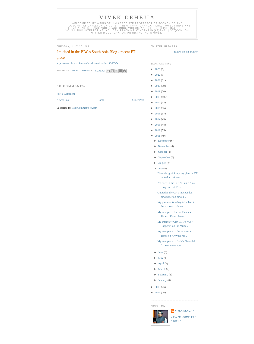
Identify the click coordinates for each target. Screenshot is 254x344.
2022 (158, 74)
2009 (158, 292)
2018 (158, 96)
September (164, 157)
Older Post (138, 99)
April (161, 263)
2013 (158, 124)
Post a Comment (66, 93)
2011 (158, 135)
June (161, 252)
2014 (158, 119)
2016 (158, 108)
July (160, 168)
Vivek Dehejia (184, 311)
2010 (158, 286)
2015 (158, 113)
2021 (158, 80)
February (163, 274)
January (162, 280)
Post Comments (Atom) (85, 107)
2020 (158, 85)
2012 (158, 130)
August (162, 162)
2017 (158, 102)
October (163, 151)
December (164, 140)
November (164, 146)
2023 (158, 69)
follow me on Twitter (186, 51)
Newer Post (63, 99)
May (161, 257)
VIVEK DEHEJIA (127, 17)
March (162, 269)
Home (100, 99)
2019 (158, 91)
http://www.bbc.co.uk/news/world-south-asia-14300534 (88, 63)
